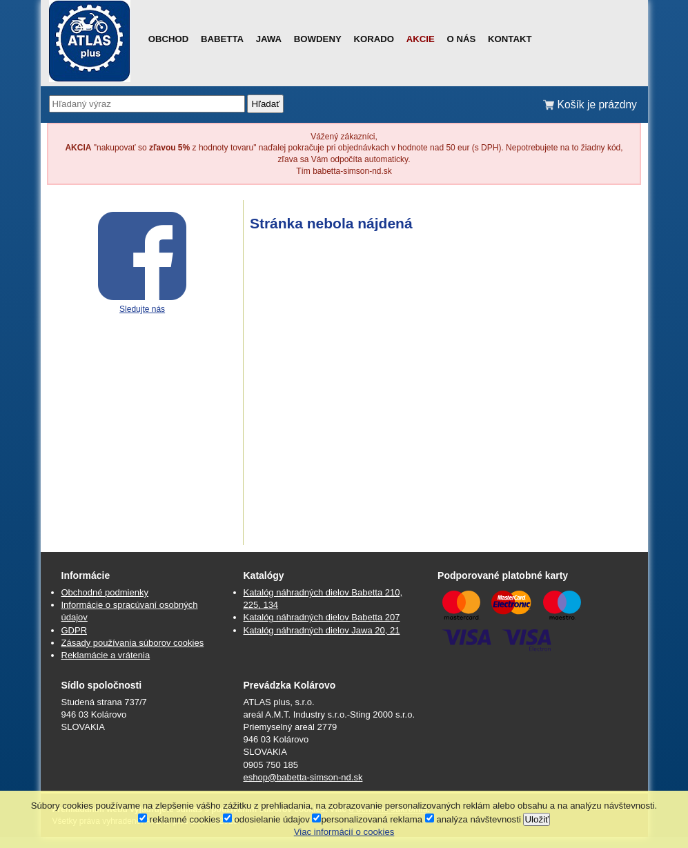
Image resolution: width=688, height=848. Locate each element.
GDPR (74, 630)
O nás (461, 39)
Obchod (168, 39)
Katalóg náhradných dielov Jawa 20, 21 (322, 630)
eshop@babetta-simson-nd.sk (303, 777)
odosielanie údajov (266, 819)
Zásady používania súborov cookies (132, 643)
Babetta (222, 39)
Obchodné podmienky (104, 592)
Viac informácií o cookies (344, 832)
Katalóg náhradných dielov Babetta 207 (322, 617)
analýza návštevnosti (473, 819)
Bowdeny (318, 39)
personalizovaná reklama (367, 819)
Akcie (420, 39)
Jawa (269, 39)
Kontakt (509, 39)
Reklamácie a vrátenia (105, 655)
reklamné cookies (179, 819)
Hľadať (265, 104)
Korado (373, 39)
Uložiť (536, 819)
